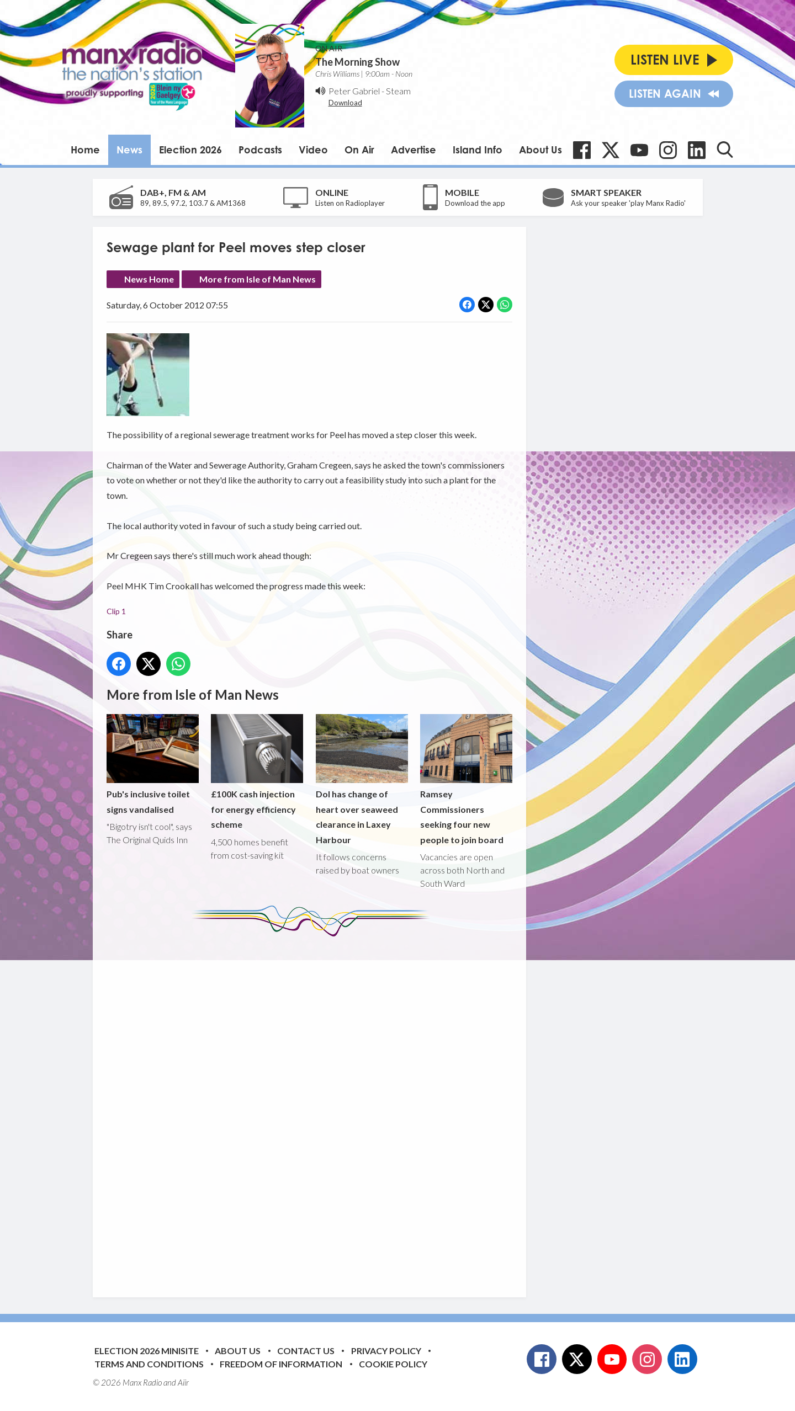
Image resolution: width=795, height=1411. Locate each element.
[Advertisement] (314, 1109)
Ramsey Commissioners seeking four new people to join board (466, 779)
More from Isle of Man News (257, 279)
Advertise (413, 149)
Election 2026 (190, 149)
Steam (398, 91)
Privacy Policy (386, 1350)
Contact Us (306, 1350)
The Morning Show (357, 62)
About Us (540, 149)
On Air (359, 149)
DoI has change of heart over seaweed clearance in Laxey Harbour (361, 779)
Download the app (475, 203)
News (129, 149)
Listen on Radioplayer (350, 203)
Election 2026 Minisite (146, 1350)
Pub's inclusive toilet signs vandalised (153, 764)
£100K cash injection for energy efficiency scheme (257, 771)
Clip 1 (116, 611)
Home (85, 149)
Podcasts (260, 149)
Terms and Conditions (149, 1364)
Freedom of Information (281, 1364)
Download (345, 102)
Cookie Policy (393, 1364)
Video (313, 149)
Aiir (183, 1382)
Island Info (477, 149)
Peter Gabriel (354, 91)
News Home (149, 279)
